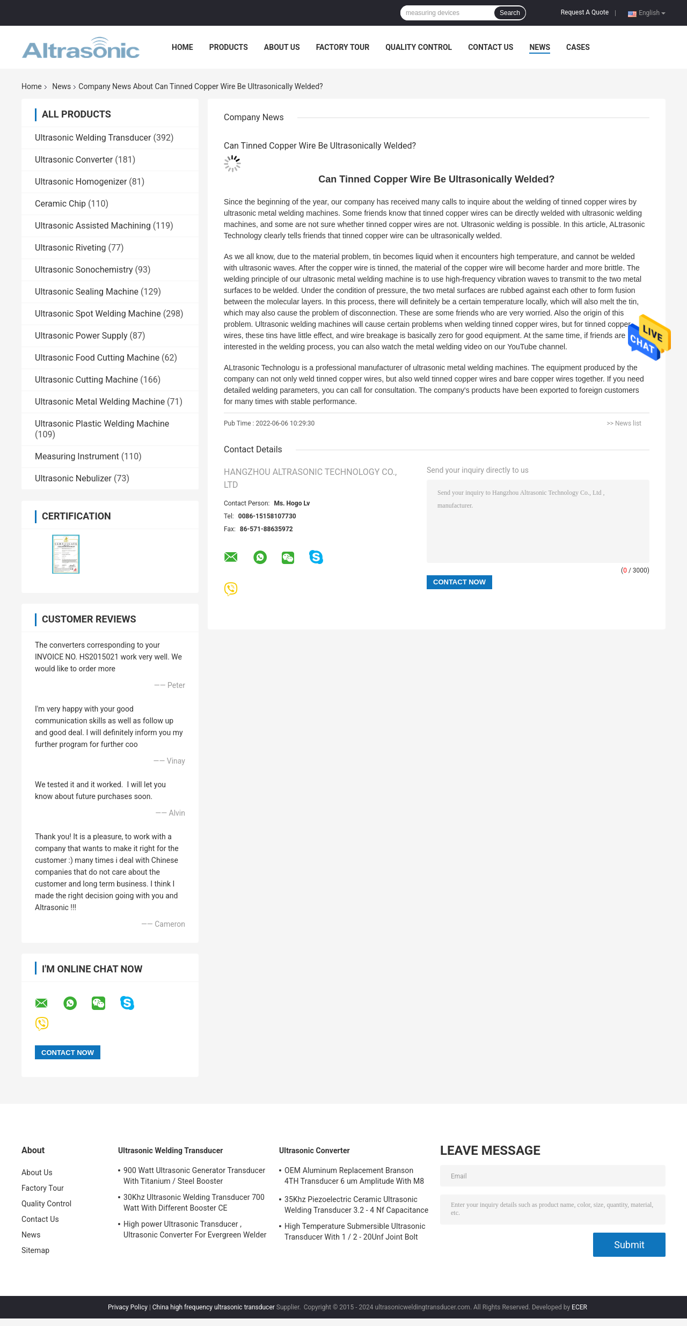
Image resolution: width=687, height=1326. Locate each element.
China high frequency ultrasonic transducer (213, 1307)
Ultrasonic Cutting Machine (86, 380)
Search (510, 13)
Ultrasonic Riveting (70, 248)
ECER (579, 1307)
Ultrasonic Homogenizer (81, 182)
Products (228, 47)
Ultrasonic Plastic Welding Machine (102, 424)
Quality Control (418, 47)
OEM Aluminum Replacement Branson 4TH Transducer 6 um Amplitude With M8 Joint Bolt (354, 1177)
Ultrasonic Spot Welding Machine (98, 314)
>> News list (623, 423)
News (539, 47)
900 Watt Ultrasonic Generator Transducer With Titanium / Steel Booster (194, 1175)
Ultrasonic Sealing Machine (86, 292)
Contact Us (490, 47)
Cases (578, 47)
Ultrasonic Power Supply (81, 336)
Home (182, 47)
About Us (282, 47)
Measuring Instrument (77, 456)
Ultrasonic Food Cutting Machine (97, 358)
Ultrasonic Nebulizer (73, 478)
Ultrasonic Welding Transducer (93, 138)
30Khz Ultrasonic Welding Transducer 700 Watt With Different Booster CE (194, 1202)
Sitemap (35, 1250)
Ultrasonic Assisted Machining (93, 226)
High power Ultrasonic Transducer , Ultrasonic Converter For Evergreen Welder (195, 1229)
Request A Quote (585, 12)
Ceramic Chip (60, 204)
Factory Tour (343, 47)
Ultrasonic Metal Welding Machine (100, 402)
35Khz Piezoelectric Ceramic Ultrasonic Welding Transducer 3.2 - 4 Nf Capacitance (356, 1204)
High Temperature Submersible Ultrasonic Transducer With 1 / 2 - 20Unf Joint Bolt (355, 1231)
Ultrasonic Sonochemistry (84, 270)
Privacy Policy (128, 1307)
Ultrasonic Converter (74, 160)
